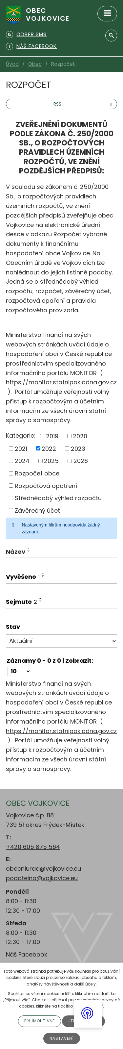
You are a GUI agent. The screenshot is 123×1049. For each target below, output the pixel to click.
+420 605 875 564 (33, 847)
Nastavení (62, 1038)
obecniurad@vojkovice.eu (43, 868)
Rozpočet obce (37, 473)
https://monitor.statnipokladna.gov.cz (61, 382)
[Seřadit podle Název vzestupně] (28, 548)
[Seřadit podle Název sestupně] (28, 551)
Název (15, 552)
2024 (22, 461)
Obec (35, 64)
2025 (51, 461)
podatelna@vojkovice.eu (42, 878)
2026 (80, 461)
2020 (80, 436)
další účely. (85, 984)
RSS (83, 104)
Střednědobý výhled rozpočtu (58, 498)
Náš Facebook (26, 954)
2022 (49, 448)
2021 (21, 448)
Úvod (12, 64)
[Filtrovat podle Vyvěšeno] (61, 590)
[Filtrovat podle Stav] (61, 641)
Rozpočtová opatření (46, 485)
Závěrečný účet (37, 510)
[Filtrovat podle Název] (61, 563)
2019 (52, 436)
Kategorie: (20, 435)
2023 (78, 448)
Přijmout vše (39, 1021)
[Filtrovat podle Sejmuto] (61, 614)
